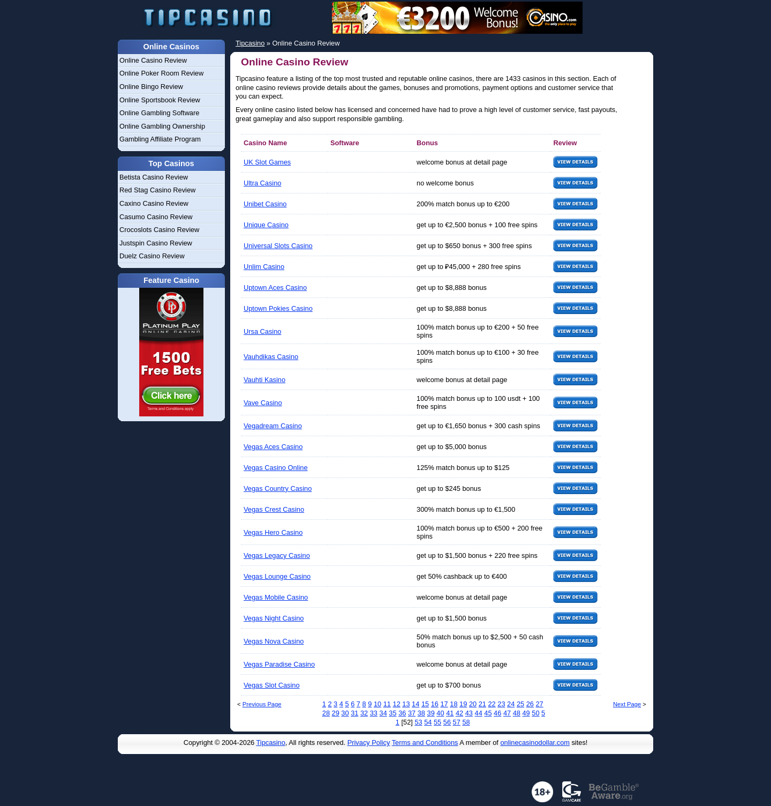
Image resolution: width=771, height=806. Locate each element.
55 (437, 722)
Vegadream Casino (273, 426)
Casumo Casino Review (156, 217)
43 (469, 713)
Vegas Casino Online (276, 468)
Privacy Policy (368, 742)
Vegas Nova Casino (274, 641)
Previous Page (262, 704)
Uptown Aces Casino (275, 287)
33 (373, 713)
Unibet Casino (265, 204)
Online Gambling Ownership (162, 126)
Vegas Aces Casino (273, 447)
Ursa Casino (262, 331)
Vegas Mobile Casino (276, 597)
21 (482, 704)
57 (456, 722)
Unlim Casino (264, 267)
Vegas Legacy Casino (277, 555)
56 (447, 722)
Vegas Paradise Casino (279, 664)
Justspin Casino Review (155, 243)
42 (459, 713)
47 (507, 713)
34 (383, 713)
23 (501, 704)
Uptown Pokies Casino (278, 308)
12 (396, 704)
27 (539, 704)
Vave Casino (263, 403)
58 (466, 722)
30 (345, 713)
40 (440, 713)
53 (418, 722)
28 (326, 713)
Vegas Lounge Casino (277, 576)
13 (406, 704)
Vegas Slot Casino (272, 685)
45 (488, 713)
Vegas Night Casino (274, 618)
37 (411, 713)
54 (428, 722)
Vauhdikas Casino (271, 357)
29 (335, 713)
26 (530, 704)
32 (364, 713)
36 (402, 713)
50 (535, 713)
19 (463, 704)
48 (516, 713)
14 (415, 704)
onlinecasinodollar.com (534, 742)
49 (526, 713)
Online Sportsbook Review (159, 100)
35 (392, 713)
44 (478, 713)
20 (473, 704)
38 (421, 713)
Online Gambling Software (159, 113)
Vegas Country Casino (278, 488)
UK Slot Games (267, 162)
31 (354, 713)
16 (435, 704)
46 (497, 713)
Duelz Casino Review (152, 256)
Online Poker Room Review (161, 73)
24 (511, 704)
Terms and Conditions (425, 742)
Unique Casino (266, 225)
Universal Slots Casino (278, 246)
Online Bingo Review (151, 87)
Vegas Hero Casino (273, 532)
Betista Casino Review (153, 177)
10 (377, 704)
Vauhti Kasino (264, 380)
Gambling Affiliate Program (160, 139)
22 (491, 704)
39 (431, 713)
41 (449, 713)
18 (453, 704)
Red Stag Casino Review (157, 190)
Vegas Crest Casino (274, 509)
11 (387, 704)
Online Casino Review (153, 60)
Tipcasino (270, 742)
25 (520, 704)
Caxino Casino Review (153, 203)
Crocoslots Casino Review (159, 230)
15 (425, 704)
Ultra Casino (262, 183)
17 (444, 704)
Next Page (627, 704)
